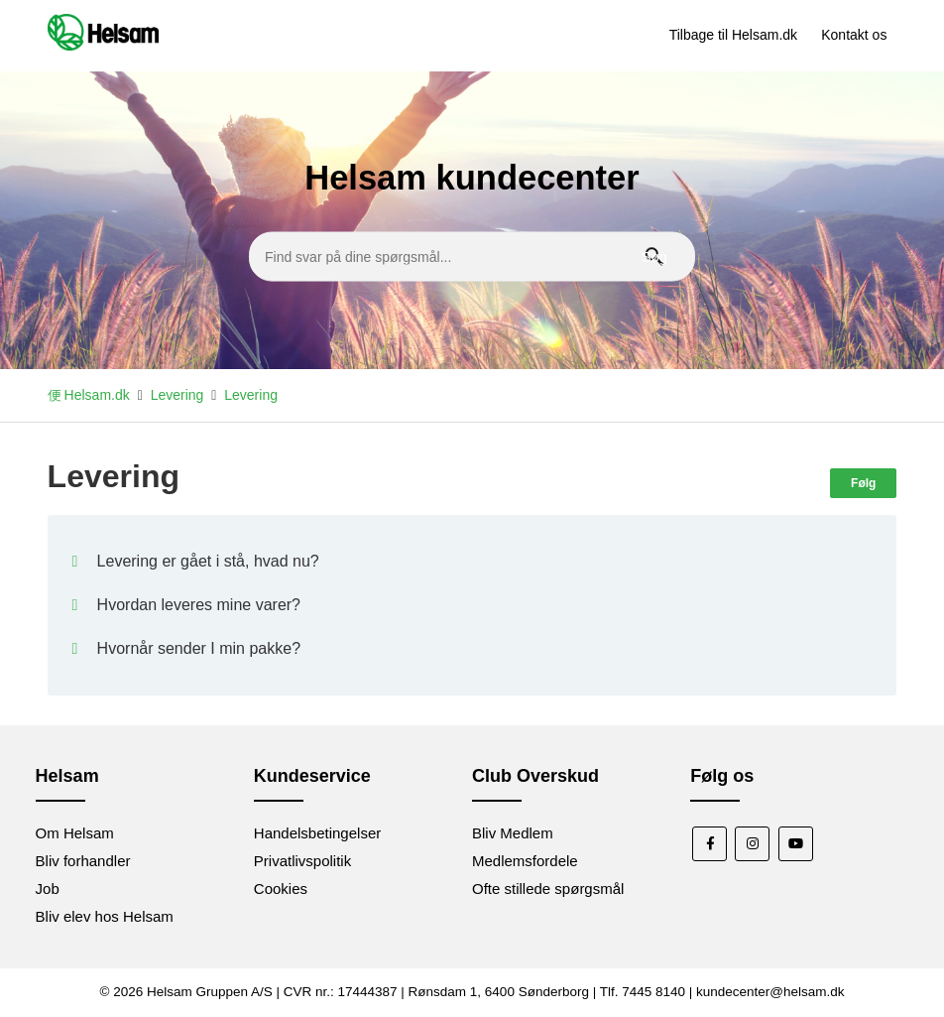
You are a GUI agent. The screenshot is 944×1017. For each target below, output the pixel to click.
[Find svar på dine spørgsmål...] (472, 256)
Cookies (280, 888)
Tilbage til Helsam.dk (733, 35)
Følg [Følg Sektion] (863, 483)
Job (47, 888)
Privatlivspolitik (302, 860)
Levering (177, 395)
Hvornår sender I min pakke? (198, 648)
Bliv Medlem (512, 833)
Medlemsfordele (525, 860)
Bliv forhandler (83, 860)
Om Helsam (75, 833)
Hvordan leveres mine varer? (198, 604)
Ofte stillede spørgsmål (548, 888)
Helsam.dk (97, 395)
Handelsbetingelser (317, 833)
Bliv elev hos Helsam (105, 916)
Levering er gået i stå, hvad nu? (208, 561)
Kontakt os (853, 35)
